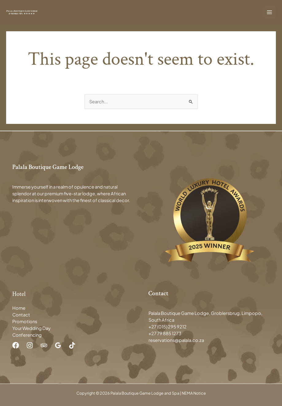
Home (18, 308)
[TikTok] (72, 345)
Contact (21, 314)
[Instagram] (29, 345)
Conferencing (27, 335)
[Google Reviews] (58, 345)
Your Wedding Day (31, 328)
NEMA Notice (194, 393)
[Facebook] (15, 345)
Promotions (24, 321)
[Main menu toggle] (269, 12)
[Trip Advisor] (44, 345)
